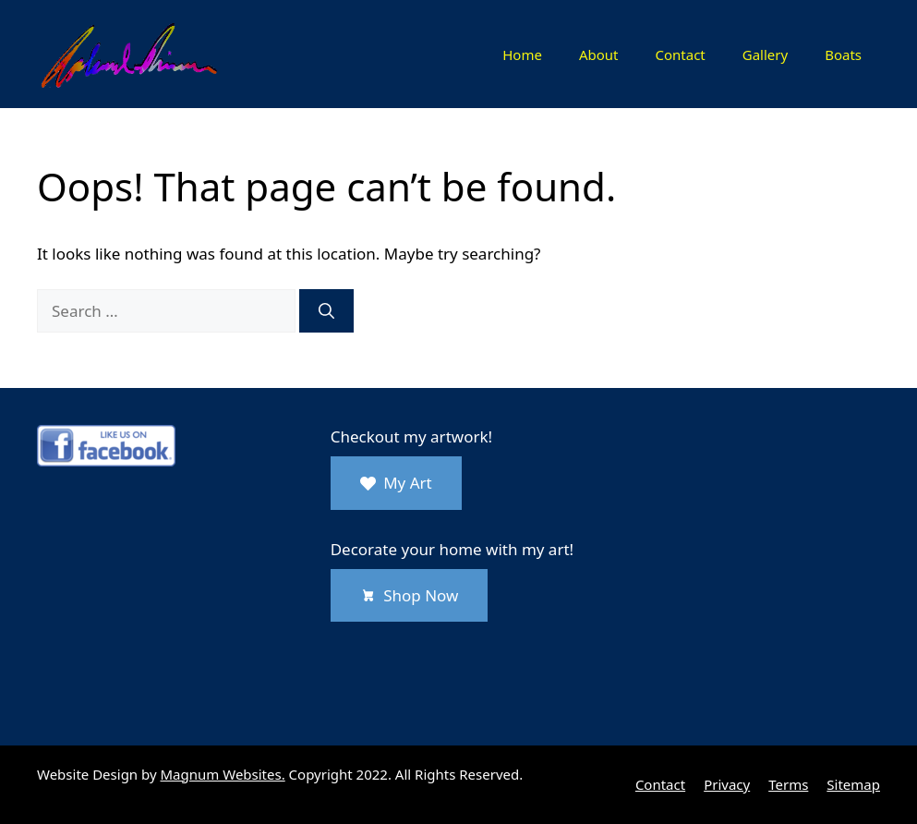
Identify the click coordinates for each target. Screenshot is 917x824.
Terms (788, 784)
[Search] (326, 311)
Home (522, 54)
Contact (680, 54)
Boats (843, 54)
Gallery (765, 54)
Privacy (727, 784)
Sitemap (853, 784)
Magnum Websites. (223, 774)
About (599, 54)
